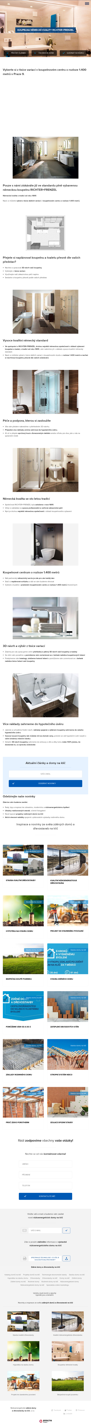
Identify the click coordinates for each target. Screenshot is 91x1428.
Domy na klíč (65, 1278)
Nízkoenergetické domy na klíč (32, 1285)
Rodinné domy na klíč (49, 1282)
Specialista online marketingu (57, 1285)
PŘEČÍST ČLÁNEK (18, 53)
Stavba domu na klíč (77, 1275)
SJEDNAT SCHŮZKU (75, 53)
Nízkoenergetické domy (69, 1282)
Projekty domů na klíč (31, 1275)
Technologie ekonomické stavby (54, 1275)
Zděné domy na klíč (18, 1282)
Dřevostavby (35, 1278)
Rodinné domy (33, 1282)
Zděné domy (77, 1278)
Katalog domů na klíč (13, 1275)
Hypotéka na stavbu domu (18, 1278)
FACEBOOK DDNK (46, 53)
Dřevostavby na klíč (49, 1278)
